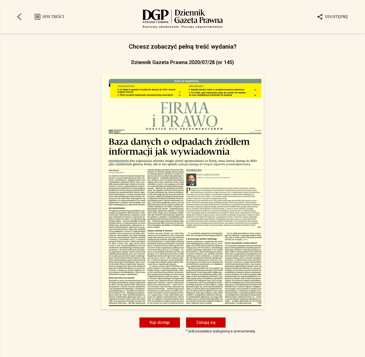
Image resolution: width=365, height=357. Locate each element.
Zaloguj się (205, 322)
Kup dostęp (160, 322)
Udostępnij (332, 17)
